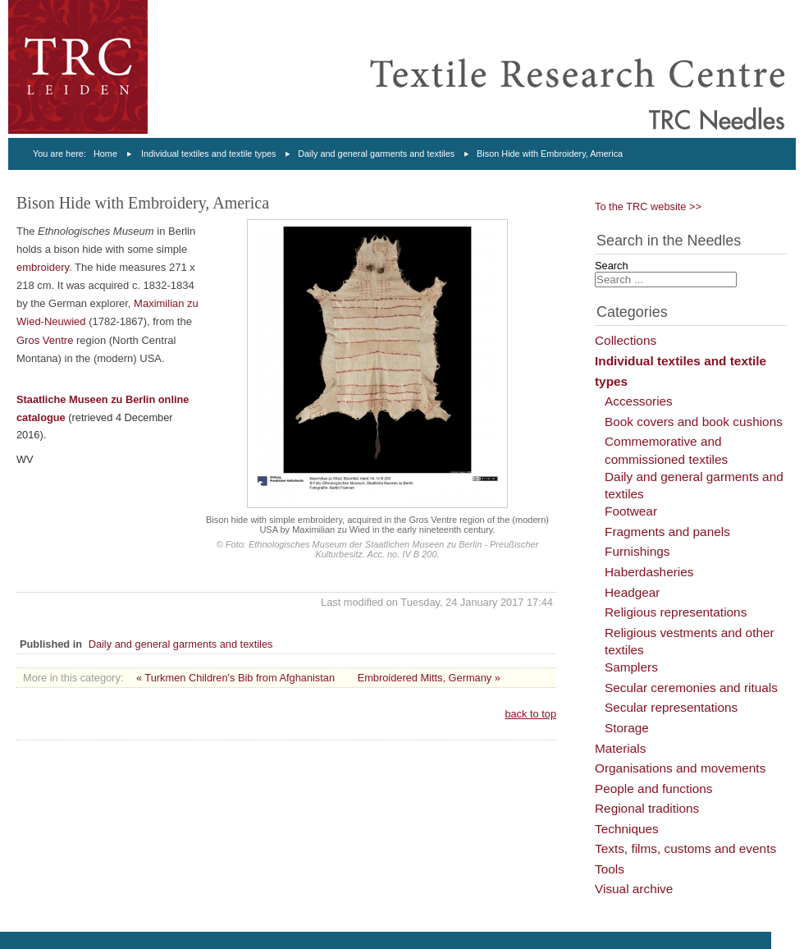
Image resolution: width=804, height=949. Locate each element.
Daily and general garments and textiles (376, 153)
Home (105, 153)
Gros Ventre (44, 340)
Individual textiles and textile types (208, 153)
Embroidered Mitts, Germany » (429, 678)
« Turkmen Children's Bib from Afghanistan (235, 678)
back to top (530, 714)
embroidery (42, 267)
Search (611, 265)
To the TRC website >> (648, 206)
